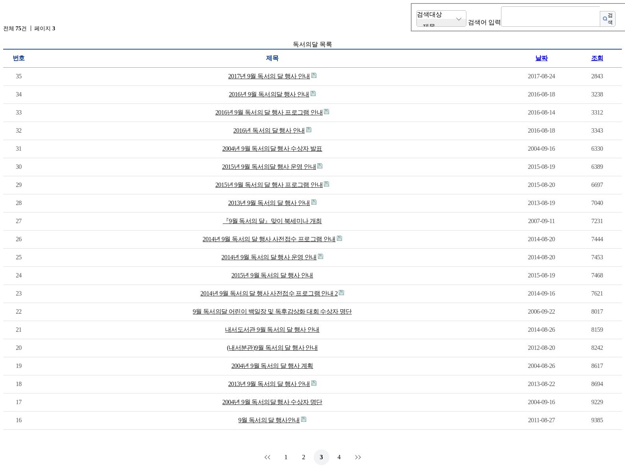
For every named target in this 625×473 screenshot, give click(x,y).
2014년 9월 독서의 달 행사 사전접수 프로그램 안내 (269, 239)
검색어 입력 (484, 22)
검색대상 (429, 14)
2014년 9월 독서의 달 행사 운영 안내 (269, 257)
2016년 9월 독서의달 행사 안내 (269, 94)
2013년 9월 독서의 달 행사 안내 (269, 203)
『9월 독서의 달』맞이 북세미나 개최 (272, 221)
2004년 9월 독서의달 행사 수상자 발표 (272, 148)
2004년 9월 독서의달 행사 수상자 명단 (272, 402)
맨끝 (357, 457)
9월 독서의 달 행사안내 (269, 420)
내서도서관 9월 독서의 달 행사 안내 (272, 329)
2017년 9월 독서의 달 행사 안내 (269, 76)
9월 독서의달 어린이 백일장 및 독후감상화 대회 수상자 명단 (272, 311)
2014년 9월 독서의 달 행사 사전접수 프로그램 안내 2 (269, 293)
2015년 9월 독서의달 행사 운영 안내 (269, 166)
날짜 (541, 58)
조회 (597, 58)
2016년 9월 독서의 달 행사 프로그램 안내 (269, 112)
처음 (268, 457)
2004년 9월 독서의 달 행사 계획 (272, 365)
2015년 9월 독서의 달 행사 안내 (272, 275)
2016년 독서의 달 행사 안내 (269, 130)
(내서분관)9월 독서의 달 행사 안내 (272, 347)
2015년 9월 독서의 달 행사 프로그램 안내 (269, 184)
